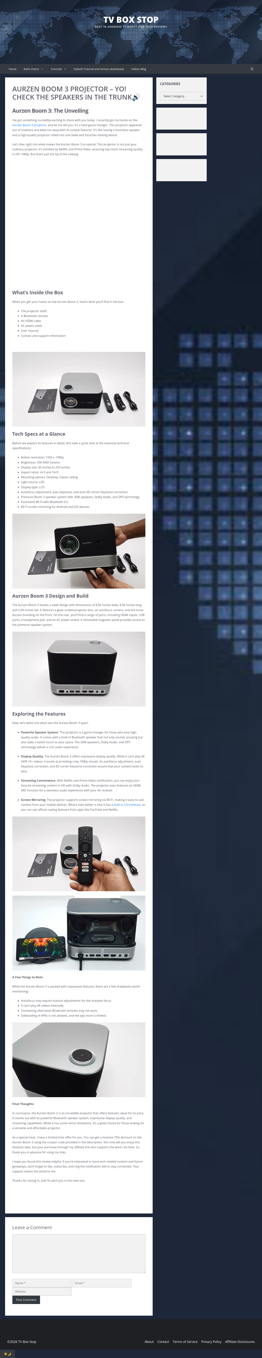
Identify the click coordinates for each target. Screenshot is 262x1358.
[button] (252, 69)
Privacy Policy (211, 1341)
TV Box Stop (130, 19)
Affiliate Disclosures (240, 1341)
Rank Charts (35, 69)
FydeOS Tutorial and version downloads (99, 69)
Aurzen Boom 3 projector (29, 125)
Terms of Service (185, 1341)
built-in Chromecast (127, 805)
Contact (163, 1341)
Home (12, 69)
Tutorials (60, 69)
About (149, 1341)
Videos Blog (138, 69)
